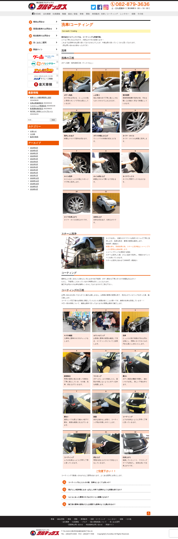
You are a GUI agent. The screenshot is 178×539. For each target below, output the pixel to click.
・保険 (120, 519)
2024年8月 (34, 147)
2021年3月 (34, 170)
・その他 (128, 519)
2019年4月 (34, 189)
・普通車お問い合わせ (75, 524)
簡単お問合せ (36, 22)
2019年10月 (34, 183)
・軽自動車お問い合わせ (94, 524)
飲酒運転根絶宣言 (36, 109)
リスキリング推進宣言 (38, 106)
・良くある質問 (114, 521)
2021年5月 (34, 164)
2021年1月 (34, 175)
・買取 (75, 519)
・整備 (51, 519)
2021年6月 (34, 161)
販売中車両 (34, 137)
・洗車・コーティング (97, 519)
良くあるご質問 (37, 43)
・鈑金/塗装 (60, 519)
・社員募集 (75, 521)
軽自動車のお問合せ (39, 36)
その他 (32, 134)
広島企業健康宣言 (36, 103)
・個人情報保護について (98, 521)
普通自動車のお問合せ (40, 29)
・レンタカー (112, 519)
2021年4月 (34, 167)
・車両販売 (83, 519)
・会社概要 (65, 521)
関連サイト (35, 50)
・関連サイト (109, 524)
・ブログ (83, 521)
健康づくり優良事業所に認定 (40, 97)
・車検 (68, 519)
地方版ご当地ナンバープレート (41, 111)
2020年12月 (34, 178)
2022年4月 (34, 159)
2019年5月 (34, 186)
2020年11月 (34, 181)
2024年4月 (34, 150)
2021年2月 (34, 172)
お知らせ (33, 131)
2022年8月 (34, 156)
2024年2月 (34, 153)
